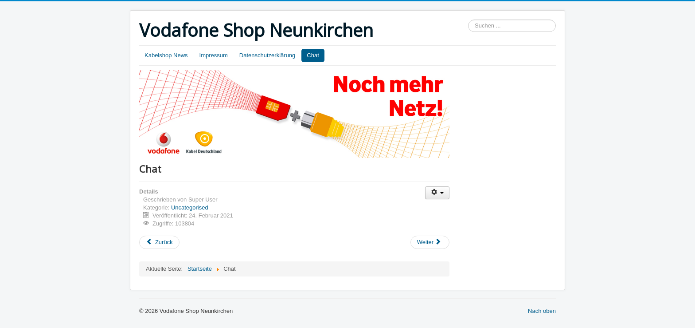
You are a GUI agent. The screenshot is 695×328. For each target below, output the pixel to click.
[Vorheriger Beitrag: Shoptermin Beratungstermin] (159, 242)
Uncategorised (189, 207)
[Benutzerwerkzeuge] (437, 192)
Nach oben (542, 311)
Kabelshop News (166, 55)
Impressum (213, 55)
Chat (313, 55)
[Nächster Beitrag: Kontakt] (429, 242)
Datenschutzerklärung (267, 55)
